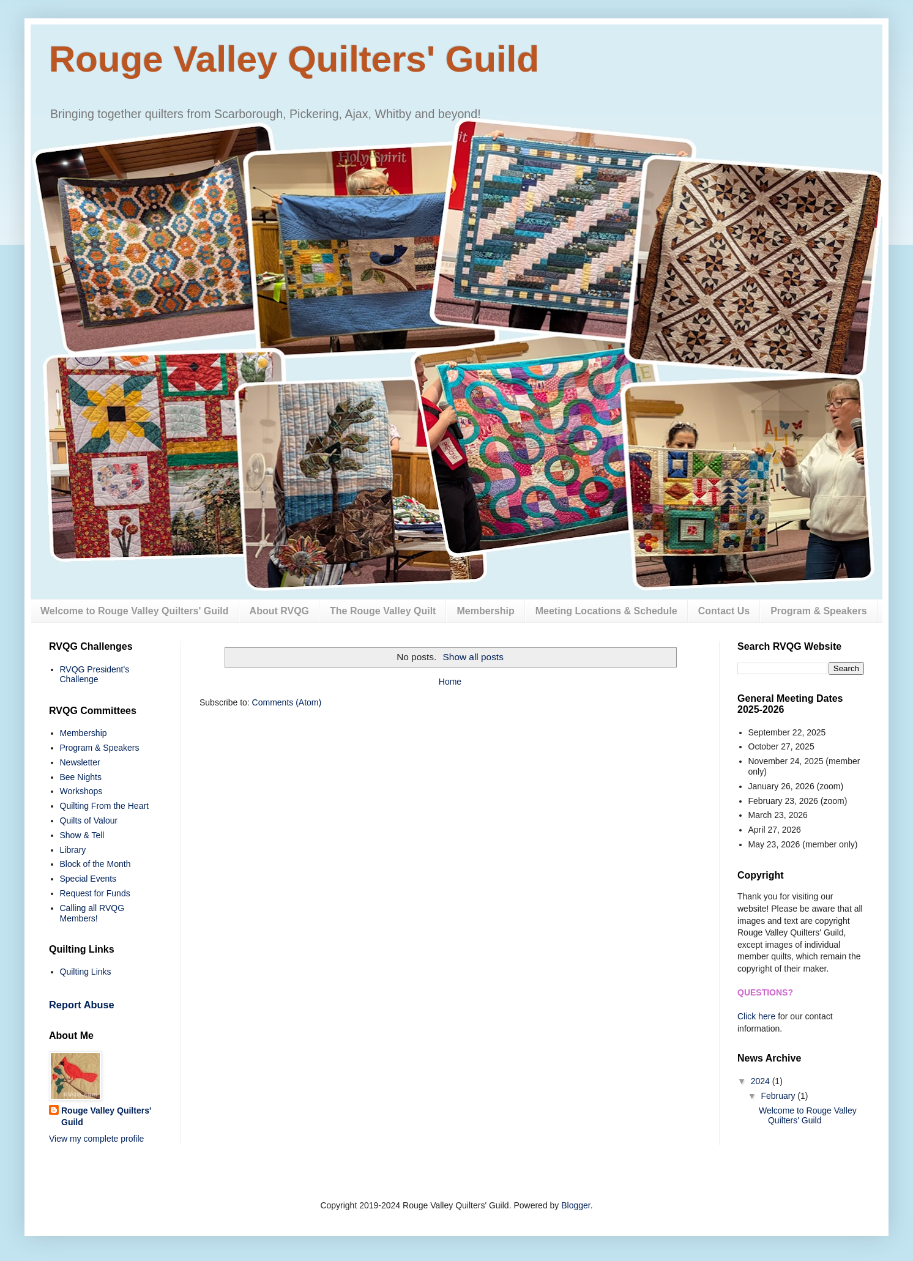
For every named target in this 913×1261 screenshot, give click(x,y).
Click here (756, 1016)
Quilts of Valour (89, 820)
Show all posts (473, 657)
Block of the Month (95, 864)
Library (73, 850)
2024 (761, 1081)
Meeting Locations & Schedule (606, 611)
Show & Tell (82, 835)
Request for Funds (95, 893)
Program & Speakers (818, 611)
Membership (485, 611)
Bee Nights (81, 777)
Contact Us (724, 611)
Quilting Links (85, 971)
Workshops (81, 791)
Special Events (88, 878)
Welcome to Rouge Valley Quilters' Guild (134, 611)
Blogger (575, 1205)
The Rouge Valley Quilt (383, 611)
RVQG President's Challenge (95, 674)
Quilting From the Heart (104, 806)
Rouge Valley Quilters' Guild (294, 59)
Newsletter (80, 762)
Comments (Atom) (287, 702)
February (779, 1096)
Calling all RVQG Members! (92, 913)
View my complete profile (96, 1139)
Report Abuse (81, 1004)
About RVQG (279, 611)
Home (450, 681)
